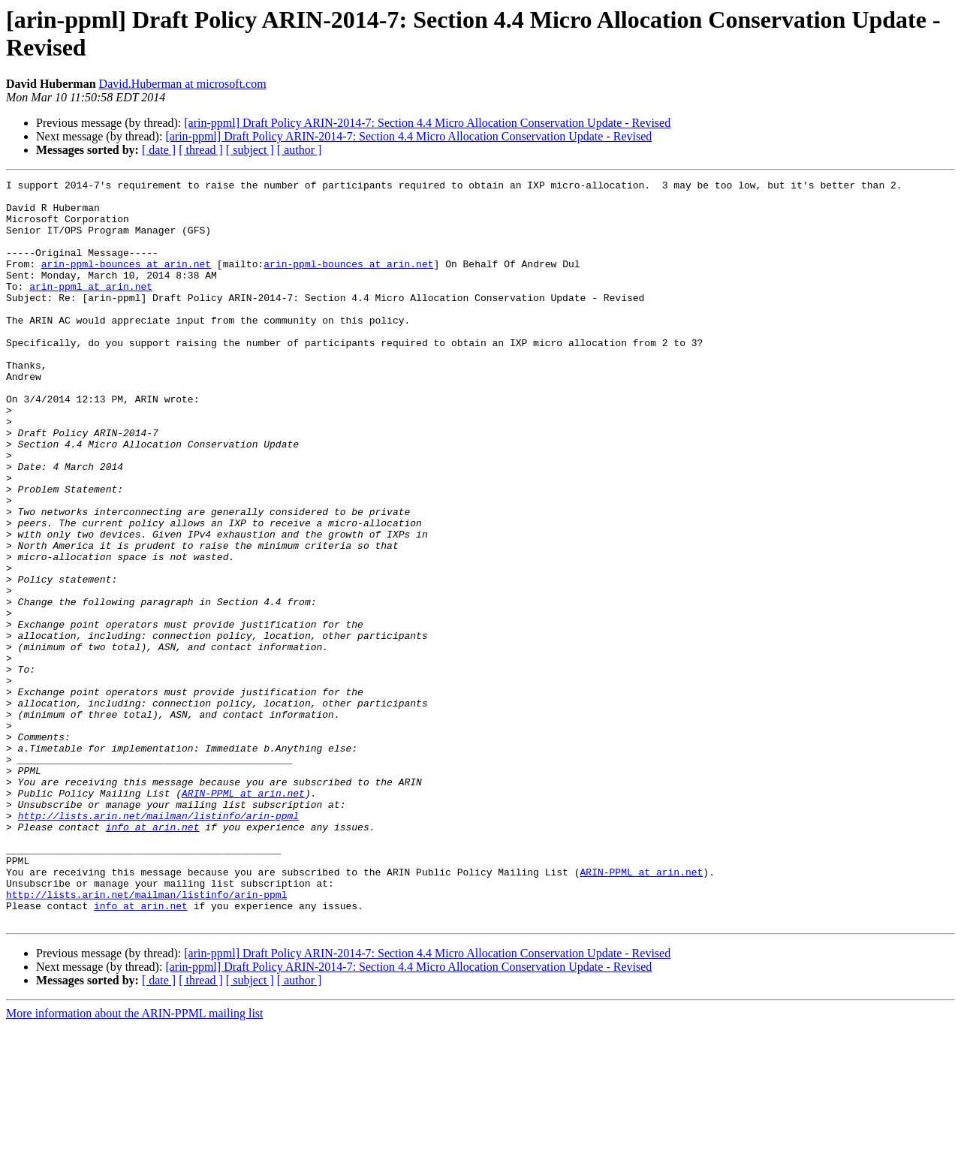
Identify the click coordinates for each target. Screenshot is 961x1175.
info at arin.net (153, 957)
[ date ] (159, 149)
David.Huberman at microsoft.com (183, 83)
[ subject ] (250, 149)
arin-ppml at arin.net (90, 308)
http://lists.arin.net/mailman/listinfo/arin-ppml (158, 944)
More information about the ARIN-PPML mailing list (135, 1161)
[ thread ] (201, 149)
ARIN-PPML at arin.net (243, 916)
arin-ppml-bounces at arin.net (126, 281)
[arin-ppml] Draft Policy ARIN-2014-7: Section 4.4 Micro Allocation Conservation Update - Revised (427, 122)
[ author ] (299, 149)
